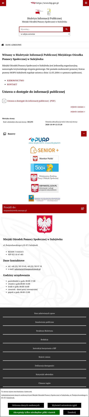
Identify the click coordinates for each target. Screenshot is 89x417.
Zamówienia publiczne (44, 322)
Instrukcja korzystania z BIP (44, 348)
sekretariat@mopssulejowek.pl (28, 269)
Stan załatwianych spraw (44, 313)
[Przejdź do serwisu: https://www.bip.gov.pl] (44, 3)
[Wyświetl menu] (86, 3)
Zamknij (72, 412)
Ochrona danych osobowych (26, 405)
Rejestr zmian (44, 357)
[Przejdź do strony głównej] (44, 16)
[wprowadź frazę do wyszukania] (41, 29)
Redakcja (44, 339)
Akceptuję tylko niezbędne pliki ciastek (34, 412)
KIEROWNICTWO (15, 80)
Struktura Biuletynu (44, 331)
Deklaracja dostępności (44, 366)
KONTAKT (12, 84)
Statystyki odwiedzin (44, 374)
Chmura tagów (44, 383)
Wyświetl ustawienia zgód (64, 405)
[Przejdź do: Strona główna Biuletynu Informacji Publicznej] (2, 45)
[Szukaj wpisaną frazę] (66, 29)
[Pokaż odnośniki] (3, 3)
